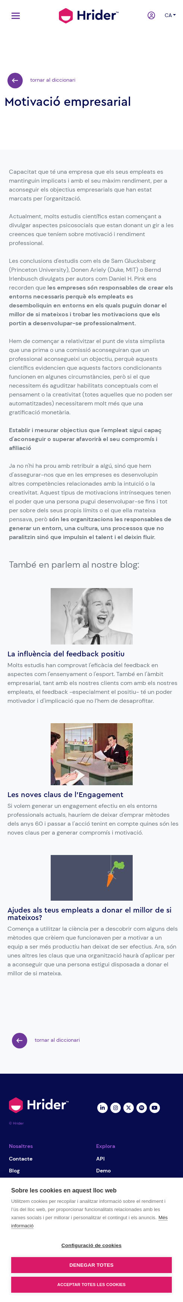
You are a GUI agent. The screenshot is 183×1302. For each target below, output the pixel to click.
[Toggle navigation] (13, 16)
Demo (103, 1170)
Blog (14, 1170)
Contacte (20, 1158)
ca (168, 15)
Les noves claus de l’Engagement (65, 795)
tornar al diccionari (41, 80)
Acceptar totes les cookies (91, 1284)
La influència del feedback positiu (65, 654)
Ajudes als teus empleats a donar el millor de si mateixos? (89, 914)
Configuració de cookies (91, 1245)
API (100, 1158)
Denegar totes (91, 1265)
